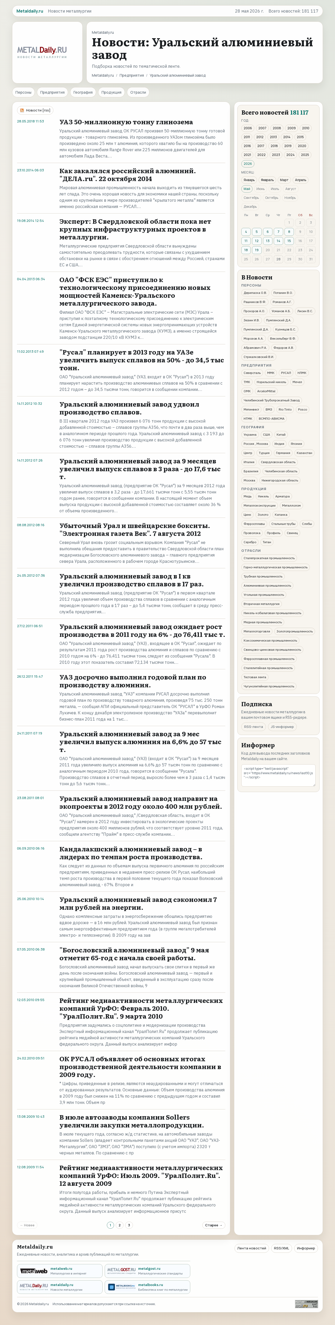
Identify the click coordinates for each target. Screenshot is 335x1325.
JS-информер (282, 726)
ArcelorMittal (266, 391)
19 (257, 250)
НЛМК (302, 373)
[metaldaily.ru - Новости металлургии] (60, 1287)
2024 (290, 155)
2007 (262, 128)
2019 (288, 146)
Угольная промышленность (264, 595)
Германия (283, 453)
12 (257, 240)
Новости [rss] (38, 110)
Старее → (213, 1225)
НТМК (248, 418)
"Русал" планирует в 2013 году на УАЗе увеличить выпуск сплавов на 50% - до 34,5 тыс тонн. (141, 359)
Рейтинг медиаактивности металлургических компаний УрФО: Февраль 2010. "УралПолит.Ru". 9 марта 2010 (141, 1008)
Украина (250, 434)
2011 (247, 137)
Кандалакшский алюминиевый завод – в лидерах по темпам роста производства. (131, 852)
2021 (247, 155)
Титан (267, 542)
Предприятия (132, 75)
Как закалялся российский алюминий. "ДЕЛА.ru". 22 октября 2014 (127, 174)
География (83, 92)
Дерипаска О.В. (255, 293)
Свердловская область (278, 462)
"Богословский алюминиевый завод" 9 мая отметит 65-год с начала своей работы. (134, 953)
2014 (287, 137)
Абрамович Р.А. (255, 348)
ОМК (247, 391)
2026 (248, 163)
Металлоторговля (257, 631)
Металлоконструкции (260, 505)
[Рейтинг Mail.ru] (306, 1304)
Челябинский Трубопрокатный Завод (272, 400)
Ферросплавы (254, 524)
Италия (249, 462)
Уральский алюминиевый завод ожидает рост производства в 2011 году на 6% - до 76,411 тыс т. (142, 630)
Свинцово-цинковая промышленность (272, 650)
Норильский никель (271, 382)
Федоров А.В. (283, 348)
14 (278, 240)
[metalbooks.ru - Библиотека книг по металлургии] (147, 1287)
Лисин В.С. (305, 311)
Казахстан (304, 453)
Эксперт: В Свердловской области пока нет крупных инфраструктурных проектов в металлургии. (135, 229)
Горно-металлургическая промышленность (276, 567)
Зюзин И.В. (252, 320)
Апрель (300, 180)
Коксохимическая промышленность (270, 640)
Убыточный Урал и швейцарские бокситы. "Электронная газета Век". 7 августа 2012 (134, 529)
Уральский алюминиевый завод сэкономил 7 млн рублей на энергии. (138, 903)
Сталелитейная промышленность (268, 668)
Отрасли (138, 92)
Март (284, 180)
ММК (271, 373)
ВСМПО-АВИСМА (271, 418)
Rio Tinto (285, 409)
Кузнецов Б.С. (285, 329)
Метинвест (251, 409)
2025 (305, 155)
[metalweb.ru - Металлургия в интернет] (60, 1271)
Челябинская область (281, 471)
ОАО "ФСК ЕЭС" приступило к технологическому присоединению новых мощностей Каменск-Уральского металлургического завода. (135, 291)
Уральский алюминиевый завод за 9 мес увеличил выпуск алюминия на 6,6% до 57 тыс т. (140, 741)
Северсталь (252, 373)
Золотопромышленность (295, 631)
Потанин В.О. (283, 293)
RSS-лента (253, 726)
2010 (305, 128)
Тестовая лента (255, 677)
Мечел (297, 382)
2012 (260, 137)
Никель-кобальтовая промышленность (272, 613)
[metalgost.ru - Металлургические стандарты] (147, 1271)
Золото (263, 514)
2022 (261, 155)
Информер (306, 1248)
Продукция (111, 92)
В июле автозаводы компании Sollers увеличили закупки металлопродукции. (131, 1121)
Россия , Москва (256, 444)
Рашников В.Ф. (255, 302)
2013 (273, 137)
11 (246, 240)
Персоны (23, 92)
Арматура (282, 496)
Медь (248, 496)
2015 (300, 137)
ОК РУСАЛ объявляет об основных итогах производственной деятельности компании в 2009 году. (140, 1066)
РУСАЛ (286, 373)
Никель (263, 496)
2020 (302, 146)
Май (247, 189)
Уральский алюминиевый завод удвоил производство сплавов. (129, 408)
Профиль (273, 533)
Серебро (250, 542)
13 (268, 240)
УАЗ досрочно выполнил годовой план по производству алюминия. (132, 680)
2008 (277, 128)
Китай (281, 434)
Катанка (281, 514)
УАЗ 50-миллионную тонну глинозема (126, 121)
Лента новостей (251, 1248)
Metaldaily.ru (103, 75)
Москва (249, 480)
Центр (248, 453)
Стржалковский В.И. (259, 357)
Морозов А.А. (254, 338)
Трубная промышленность (263, 576)
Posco (302, 409)
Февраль (267, 180)
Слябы (307, 524)
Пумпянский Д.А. (278, 320)
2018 (274, 146)
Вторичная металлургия (262, 604)
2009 (291, 128)
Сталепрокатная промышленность (269, 558)
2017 (260, 146)
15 (289, 240)
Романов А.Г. (282, 302)
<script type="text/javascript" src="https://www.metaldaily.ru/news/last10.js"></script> (278, 775)
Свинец (292, 533)
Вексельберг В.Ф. (283, 338)
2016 (247, 146)
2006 (248, 128)
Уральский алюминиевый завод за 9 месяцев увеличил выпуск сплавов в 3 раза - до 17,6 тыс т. (140, 468)
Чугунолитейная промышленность (269, 686)
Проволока (252, 533)
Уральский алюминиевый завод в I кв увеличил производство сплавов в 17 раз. (131, 579)
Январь (249, 180)
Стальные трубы (283, 524)
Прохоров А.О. (254, 311)
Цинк (247, 514)
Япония (296, 444)
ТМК (247, 382)
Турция (264, 453)
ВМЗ (269, 409)
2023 (276, 155)
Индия (279, 444)
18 (246, 250)
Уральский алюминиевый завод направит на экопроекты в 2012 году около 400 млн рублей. (140, 802)
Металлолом (291, 505)
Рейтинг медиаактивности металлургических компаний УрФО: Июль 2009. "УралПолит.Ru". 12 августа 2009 (141, 1175)
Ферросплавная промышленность (269, 659)
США (266, 434)
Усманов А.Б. (281, 311)
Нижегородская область (280, 480)
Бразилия (251, 471)
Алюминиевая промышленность (267, 585)
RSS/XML (281, 1248)
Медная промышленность (263, 622)
